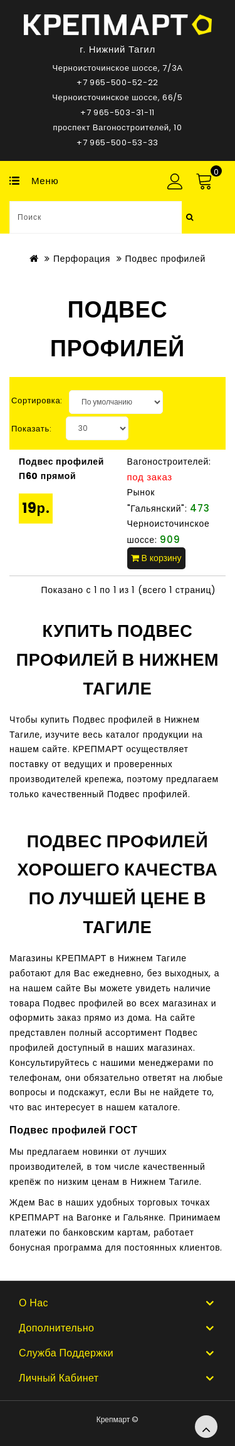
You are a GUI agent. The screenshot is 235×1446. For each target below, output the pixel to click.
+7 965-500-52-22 (117, 82)
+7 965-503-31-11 (117, 112)
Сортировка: (37, 400)
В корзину (156, 558)
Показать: (31, 429)
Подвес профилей (165, 258)
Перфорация (81, 258)
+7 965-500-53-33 (117, 142)
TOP (206, 1427)
